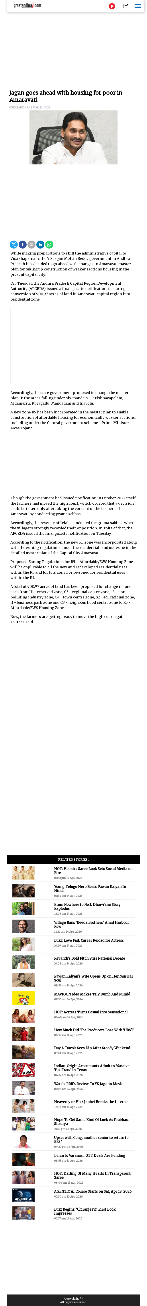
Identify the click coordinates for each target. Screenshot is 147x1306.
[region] (73, 48)
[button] (14, 245)
